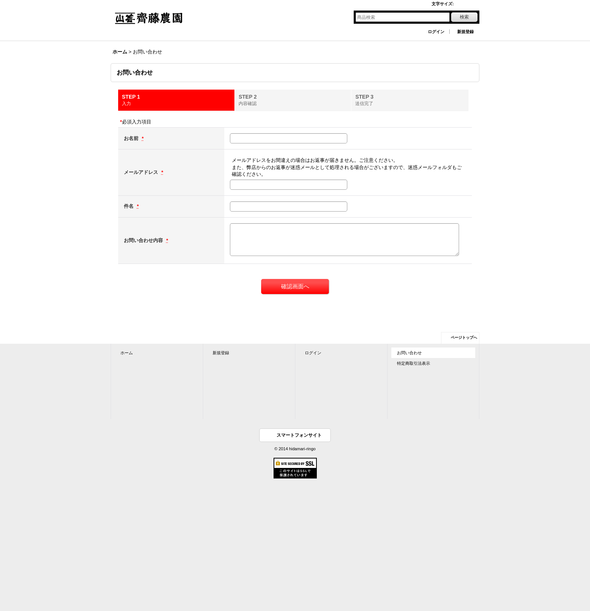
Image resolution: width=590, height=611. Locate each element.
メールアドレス (142, 172)
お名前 (132, 138)
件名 (129, 206)
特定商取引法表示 (413, 363)
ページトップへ (464, 337)
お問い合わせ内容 (144, 240)
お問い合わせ (409, 352)
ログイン (436, 31)
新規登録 (465, 31)
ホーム (126, 352)
